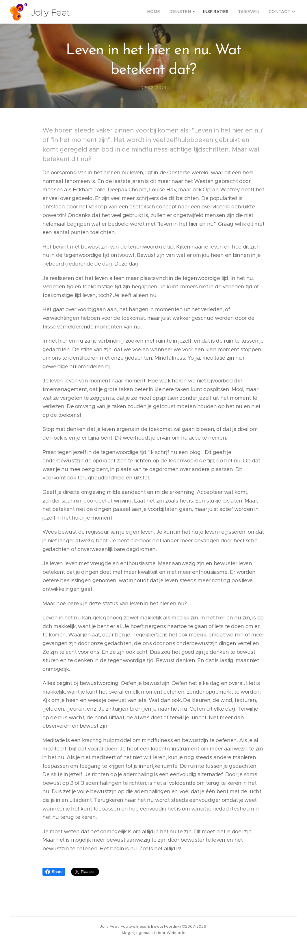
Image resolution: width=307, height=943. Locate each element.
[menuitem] (164, 12)
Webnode (176, 932)
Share (53, 871)
